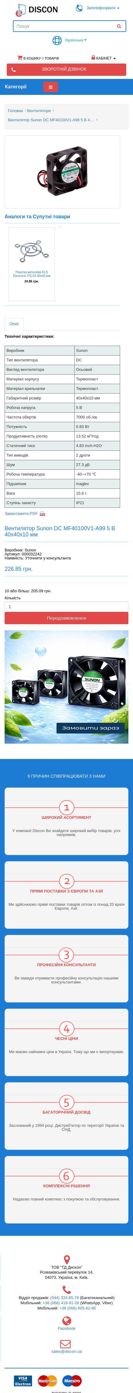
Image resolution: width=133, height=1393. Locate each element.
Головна (15, 110)
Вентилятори (39, 110)
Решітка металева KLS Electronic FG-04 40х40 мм (31, 274)
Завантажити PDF (21, 513)
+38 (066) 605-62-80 (77, 1308)
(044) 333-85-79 (64, 1297)
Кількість (13, 598)
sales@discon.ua (66, 1351)
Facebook (66, 1328)
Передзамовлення (66, 618)
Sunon (30, 550)
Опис (14, 323)
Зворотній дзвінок (64, 69)
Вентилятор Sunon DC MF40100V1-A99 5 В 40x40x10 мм (51, 120)
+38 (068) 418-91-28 (61, 1303)
